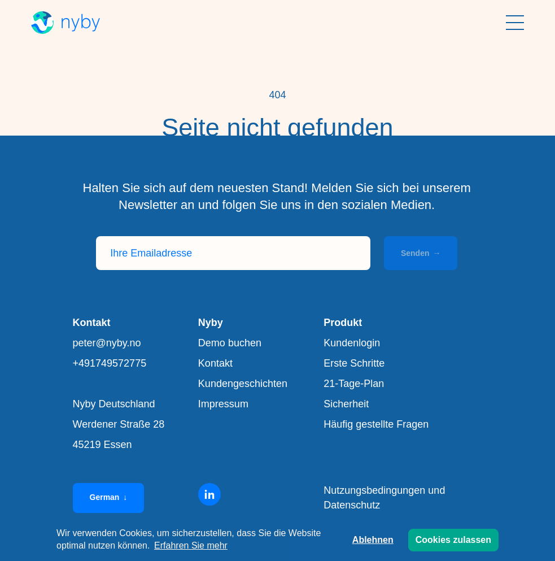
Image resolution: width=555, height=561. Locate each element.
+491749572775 (110, 363)
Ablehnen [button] (373, 540)
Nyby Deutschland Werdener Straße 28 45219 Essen (119, 424)
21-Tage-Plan (354, 383)
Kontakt (215, 363)
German (109, 497)
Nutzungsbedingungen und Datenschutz (384, 498)
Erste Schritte (354, 363)
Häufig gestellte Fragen (376, 424)
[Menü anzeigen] (515, 22)
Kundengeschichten (242, 383)
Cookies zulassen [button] (453, 540)
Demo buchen (229, 343)
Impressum (223, 404)
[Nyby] (65, 22)
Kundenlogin (352, 343)
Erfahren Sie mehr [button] (191, 545)
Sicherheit (346, 404)
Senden (420, 253)
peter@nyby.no (107, 343)
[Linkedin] (209, 494)
